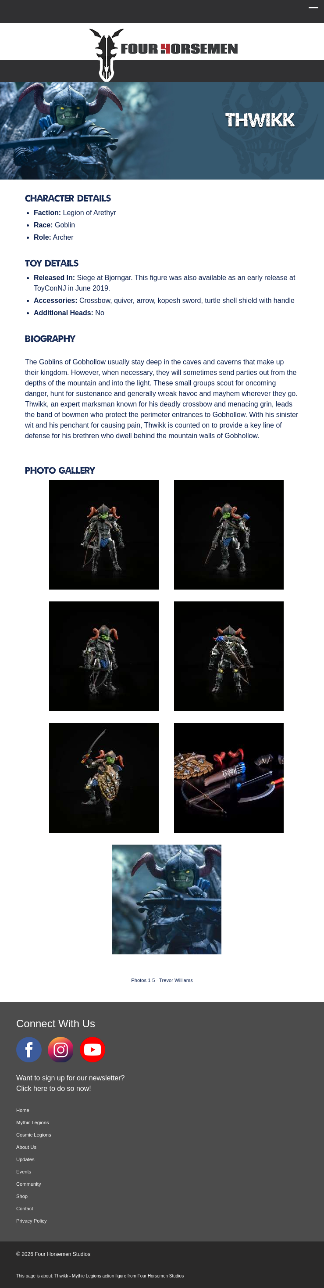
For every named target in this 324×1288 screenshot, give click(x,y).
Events (23, 1171)
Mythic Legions (32, 1122)
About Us (26, 1147)
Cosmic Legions (33, 1134)
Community (28, 1184)
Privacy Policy (31, 1220)
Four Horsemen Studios (162, 54)
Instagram (60, 1049)
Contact (24, 1208)
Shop (22, 1196)
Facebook (29, 1049)
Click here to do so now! (53, 1088)
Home (22, 1110)
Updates (25, 1159)
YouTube (92, 1049)
